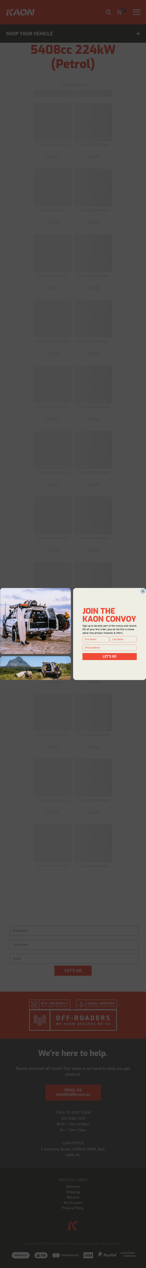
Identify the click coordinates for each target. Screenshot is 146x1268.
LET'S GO (110, 656)
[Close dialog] (143, 591)
